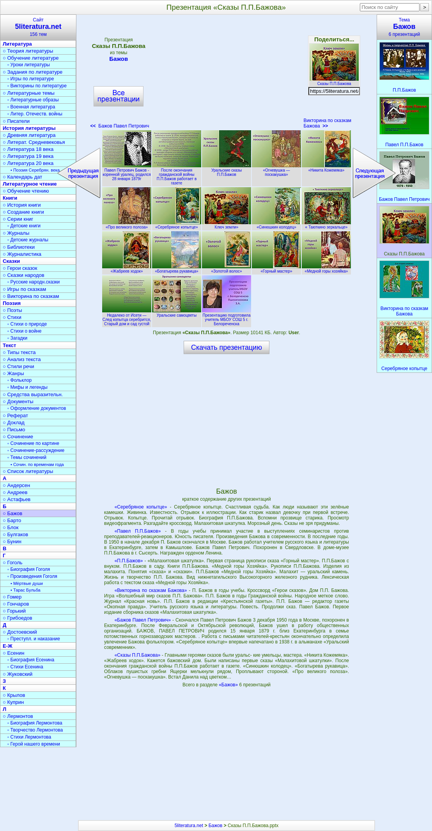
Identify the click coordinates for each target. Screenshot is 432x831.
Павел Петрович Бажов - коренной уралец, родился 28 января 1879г (126, 172)
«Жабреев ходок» (126, 269)
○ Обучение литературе (31, 58)
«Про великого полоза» (126, 225)
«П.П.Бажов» (129, 560)
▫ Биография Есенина (30, 660)
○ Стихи (12, 317)
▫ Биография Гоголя (28, 569)
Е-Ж (7, 646)
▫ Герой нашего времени (33, 744)
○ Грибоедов (17, 618)
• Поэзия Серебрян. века (35, 170)
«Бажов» (229, 684)
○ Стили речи (18, 366)
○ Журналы (16, 233)
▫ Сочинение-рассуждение (35, 450)
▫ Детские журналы (27, 240)
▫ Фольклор (19, 380)
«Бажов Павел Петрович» (143, 620)
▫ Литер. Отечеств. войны (34, 114)
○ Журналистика (22, 254)
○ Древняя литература (29, 135)
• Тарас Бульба (26, 590)
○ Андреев (15, 492)
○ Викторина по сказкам (31, 296)
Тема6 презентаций (404, 27)
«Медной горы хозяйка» (326, 269)
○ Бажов (12, 513)
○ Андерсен (16, 485)
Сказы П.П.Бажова (334, 81)
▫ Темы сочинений (26, 457)
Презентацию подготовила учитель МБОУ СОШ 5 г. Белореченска (226, 317)
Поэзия (12, 303)
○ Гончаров (16, 604)
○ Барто (12, 520)
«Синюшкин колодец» (276, 225)
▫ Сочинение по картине (33, 443)
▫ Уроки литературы (28, 64)
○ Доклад (14, 422)
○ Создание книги (23, 212)
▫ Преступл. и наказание (33, 638)
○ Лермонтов (18, 716)
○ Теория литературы (28, 51)
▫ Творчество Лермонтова (35, 730)
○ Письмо (14, 429)
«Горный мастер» (276, 269)
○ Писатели (16, 121)
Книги (10, 198)
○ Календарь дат (22, 177)
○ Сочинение (18, 436)
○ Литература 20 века (28, 163)
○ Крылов (14, 695)
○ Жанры (13, 373)
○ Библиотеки (19, 247)
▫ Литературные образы (33, 100)
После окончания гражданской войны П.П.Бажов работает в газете (176, 174)
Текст (9, 345)
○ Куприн (13, 702)
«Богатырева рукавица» (176, 269)
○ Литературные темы (29, 93)
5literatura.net (189, 825)
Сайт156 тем (38, 27)
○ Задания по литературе (32, 72)
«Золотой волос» (226, 269)
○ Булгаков (15, 534)
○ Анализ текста (22, 359)
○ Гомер (12, 597)
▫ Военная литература (31, 107)
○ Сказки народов (23, 275)
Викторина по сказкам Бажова (327, 123)
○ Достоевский (20, 632)
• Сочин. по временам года (37, 464)
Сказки (11, 261)
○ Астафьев (16, 499)
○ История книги (22, 205)
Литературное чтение (30, 184)
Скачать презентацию (226, 347)
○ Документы (18, 401)
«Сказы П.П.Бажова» (138, 655)
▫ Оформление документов (36, 408)
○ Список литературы (28, 471)
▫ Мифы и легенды (27, 387)
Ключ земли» (226, 225)
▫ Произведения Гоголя (32, 576)
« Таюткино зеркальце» (326, 225)
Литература (17, 44)
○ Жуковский (17, 674)
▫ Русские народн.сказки (33, 282)
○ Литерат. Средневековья (34, 142)
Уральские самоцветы (176, 313)
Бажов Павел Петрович (119, 126)
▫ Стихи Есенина (25, 667)
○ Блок (11, 527)
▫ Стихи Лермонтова (29, 737)
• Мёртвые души (27, 583)
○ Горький (14, 611)
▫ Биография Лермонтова (34, 723)
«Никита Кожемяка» (326, 168)
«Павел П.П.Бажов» (138, 531)
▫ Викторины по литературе (37, 86)
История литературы (29, 128)
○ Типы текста (19, 352)
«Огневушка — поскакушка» (276, 170)
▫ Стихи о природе (27, 324)
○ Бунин (12, 541)
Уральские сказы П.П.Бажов (226, 170)
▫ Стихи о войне (24, 331)
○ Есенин (13, 653)
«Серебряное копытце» (176, 225)
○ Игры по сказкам (24, 289)
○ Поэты (12, 310)
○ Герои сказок (20, 268)
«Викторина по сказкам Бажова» (151, 590)
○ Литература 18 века (28, 149)
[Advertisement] (226, 74)
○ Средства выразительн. (33, 394)
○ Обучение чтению (26, 191)
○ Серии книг (18, 219)
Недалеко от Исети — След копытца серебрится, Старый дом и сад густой (126, 317)
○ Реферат (15, 415)
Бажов (118, 58)
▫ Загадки (17, 338)
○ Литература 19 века (28, 156)
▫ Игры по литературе (30, 79)
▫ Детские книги (24, 226)
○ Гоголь (13, 562)
